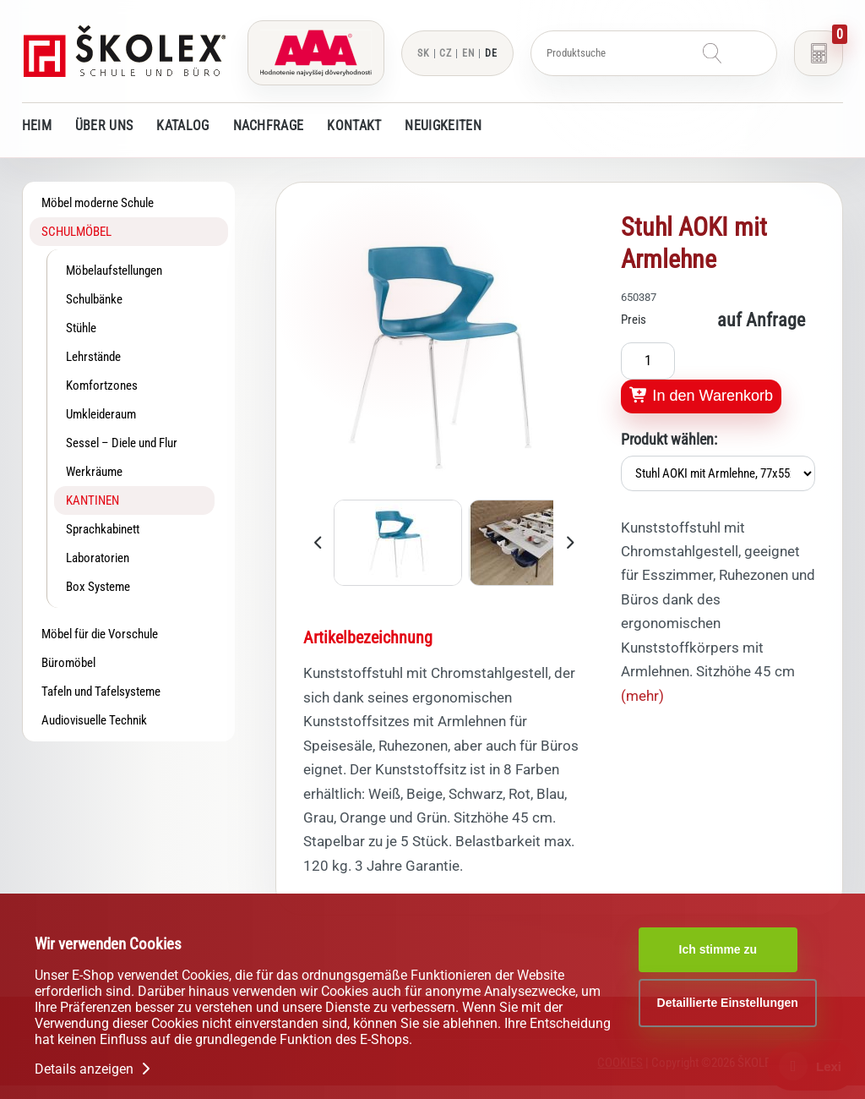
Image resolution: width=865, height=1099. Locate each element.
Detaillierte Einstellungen (727, 1002)
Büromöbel (68, 662)
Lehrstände (93, 356)
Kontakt (354, 126)
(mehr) (642, 695)
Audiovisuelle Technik (94, 720)
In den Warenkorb (701, 395)
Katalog (182, 126)
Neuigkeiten (443, 126)
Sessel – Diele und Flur (121, 443)
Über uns (104, 126)
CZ (445, 53)
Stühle (81, 328)
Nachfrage (268, 126)
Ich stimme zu (718, 949)
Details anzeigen (94, 1069)
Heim (37, 126)
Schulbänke (94, 299)
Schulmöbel (76, 231)
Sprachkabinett (102, 529)
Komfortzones (102, 385)
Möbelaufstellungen (114, 270)
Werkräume (94, 471)
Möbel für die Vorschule (99, 634)
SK (423, 53)
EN (468, 53)
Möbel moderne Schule (97, 203)
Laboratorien (97, 558)
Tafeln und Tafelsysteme (100, 691)
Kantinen (92, 500)
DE (491, 53)
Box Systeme (98, 586)
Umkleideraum (101, 414)
